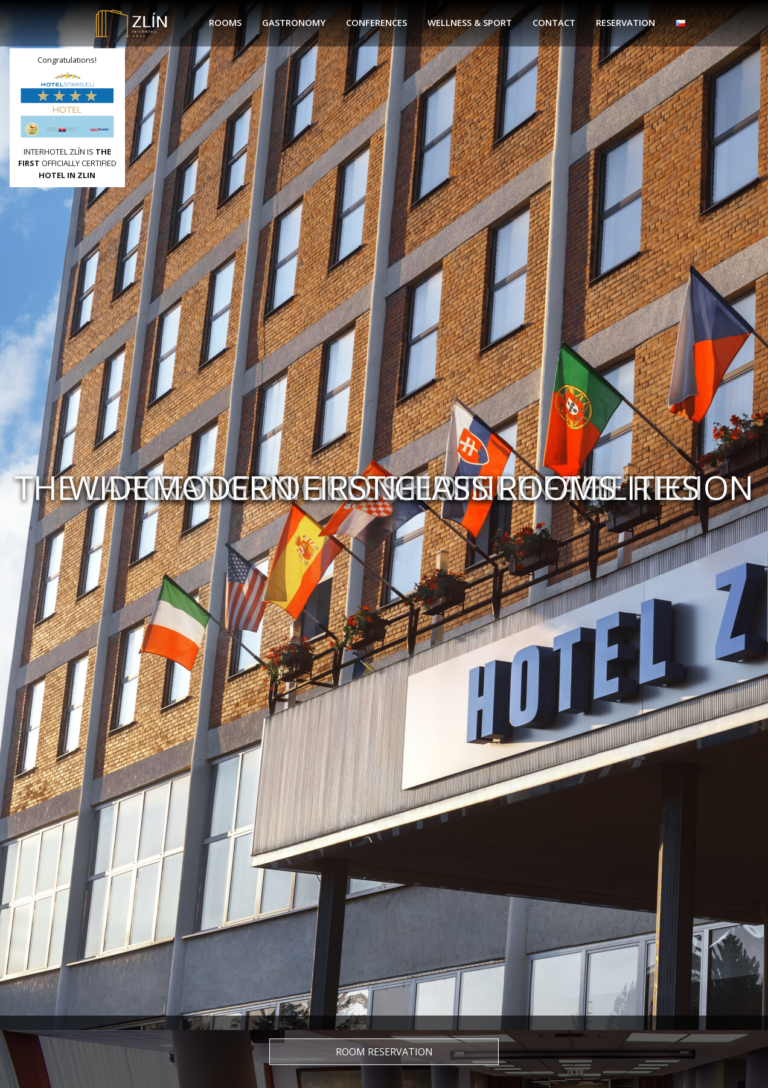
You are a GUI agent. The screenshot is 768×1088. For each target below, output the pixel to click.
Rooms (225, 22)
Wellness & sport (469, 22)
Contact (554, 22)
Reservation (625, 22)
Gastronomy (293, 22)
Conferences (376, 22)
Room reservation (384, 1051)
